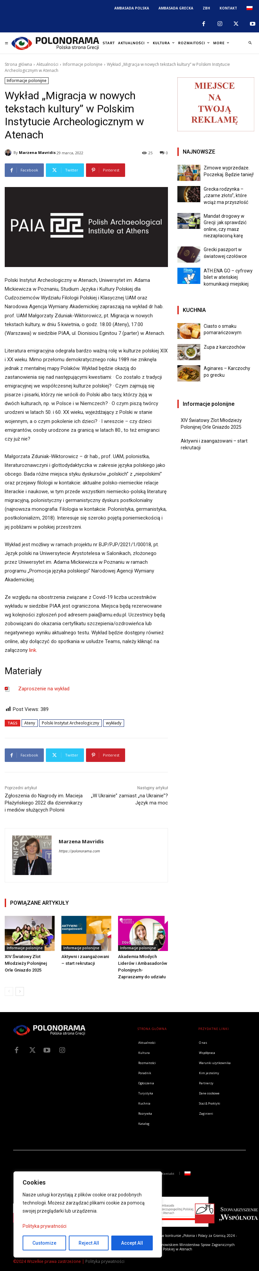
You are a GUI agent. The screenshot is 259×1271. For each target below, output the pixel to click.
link (32, 650)
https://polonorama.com (79, 851)
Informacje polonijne (83, 64)
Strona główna (18, 64)
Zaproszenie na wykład (43, 689)
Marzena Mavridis (37, 152)
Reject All (89, 1243)
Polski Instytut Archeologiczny (70, 723)
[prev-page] (9, 991)
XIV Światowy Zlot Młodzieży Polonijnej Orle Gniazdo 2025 (26, 963)
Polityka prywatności (44, 1226)
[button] (250, 43)
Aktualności (47, 64)
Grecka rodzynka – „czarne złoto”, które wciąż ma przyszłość (226, 195)
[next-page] (20, 991)
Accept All (132, 1243)
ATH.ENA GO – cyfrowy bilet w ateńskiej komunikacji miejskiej (228, 277)
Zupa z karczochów (225, 347)
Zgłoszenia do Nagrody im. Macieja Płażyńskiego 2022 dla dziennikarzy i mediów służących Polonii (44, 803)
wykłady (113, 723)
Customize (44, 1243)
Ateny (29, 723)
